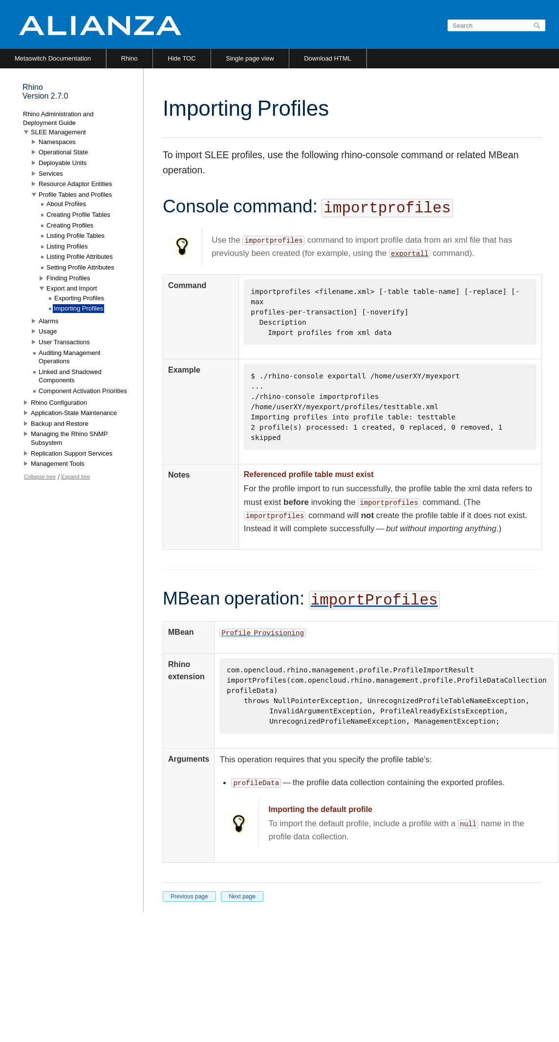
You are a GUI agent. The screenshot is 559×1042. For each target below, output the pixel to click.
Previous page (189, 896)
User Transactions (64, 342)
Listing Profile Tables (75, 235)
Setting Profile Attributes (80, 267)
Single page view (250, 58)
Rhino (129, 58)
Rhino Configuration (59, 402)
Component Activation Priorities (83, 391)
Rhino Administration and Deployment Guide (58, 118)
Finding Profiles (68, 278)
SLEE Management (58, 132)
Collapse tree (40, 476)
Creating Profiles (69, 225)
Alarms (48, 321)
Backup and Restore (59, 423)
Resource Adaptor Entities (75, 184)
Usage (48, 331)
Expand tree (75, 476)
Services (51, 173)
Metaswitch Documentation (53, 58)
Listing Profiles (67, 246)
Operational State (63, 152)
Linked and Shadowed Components (70, 376)
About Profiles (66, 204)
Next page (242, 896)
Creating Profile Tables (78, 214)
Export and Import (71, 288)
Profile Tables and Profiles (75, 194)
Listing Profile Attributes (79, 256)
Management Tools (58, 463)
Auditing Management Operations (69, 357)
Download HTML (327, 58)
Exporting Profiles (79, 298)
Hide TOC (181, 58)
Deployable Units (62, 163)
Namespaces (57, 142)
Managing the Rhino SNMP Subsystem (69, 438)
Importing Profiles (78, 308)
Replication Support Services (71, 453)
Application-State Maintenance (74, 413)
